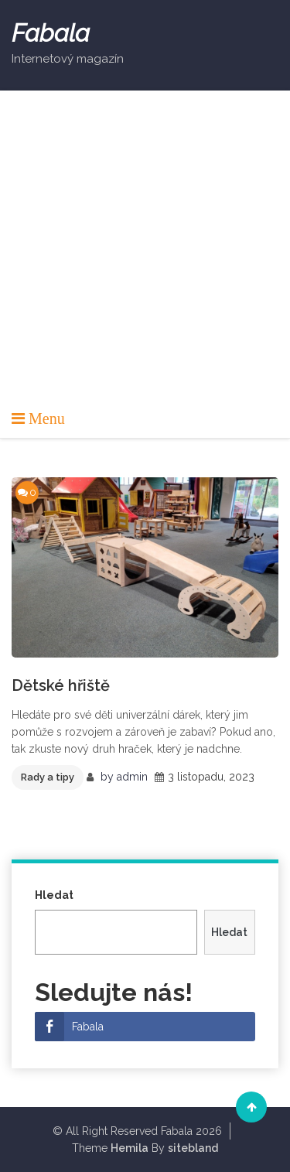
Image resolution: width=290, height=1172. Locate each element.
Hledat (54, 895)
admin (132, 777)
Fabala (51, 33)
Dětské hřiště (61, 685)
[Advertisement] (145, 255)
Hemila (129, 1148)
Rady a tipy (47, 777)
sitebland (193, 1148)
